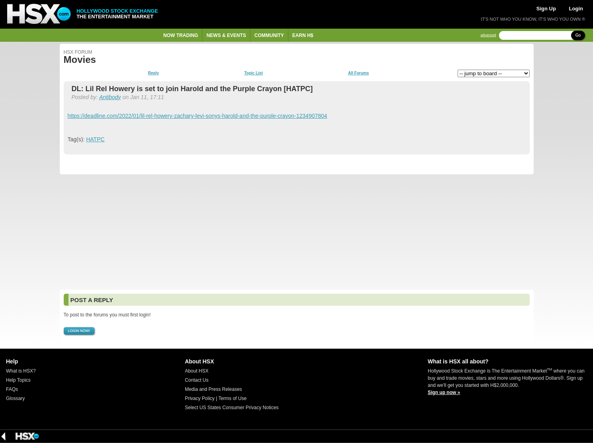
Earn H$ (302, 35)
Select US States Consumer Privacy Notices (231, 407)
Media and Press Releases (213, 389)
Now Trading (180, 35)
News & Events (226, 35)
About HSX (196, 371)
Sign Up (546, 9)
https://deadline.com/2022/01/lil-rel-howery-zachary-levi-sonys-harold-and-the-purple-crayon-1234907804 (197, 116)
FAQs (12, 389)
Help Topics (18, 380)
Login (576, 9)
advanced (488, 35)
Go (578, 35)
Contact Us (196, 380)
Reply (153, 73)
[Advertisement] (297, 232)
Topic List (253, 73)
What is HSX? (21, 371)
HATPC (95, 139)
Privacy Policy (200, 398)
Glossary (15, 398)
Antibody (110, 97)
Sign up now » (444, 392)
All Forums (358, 73)
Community (269, 35)
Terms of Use (232, 398)
